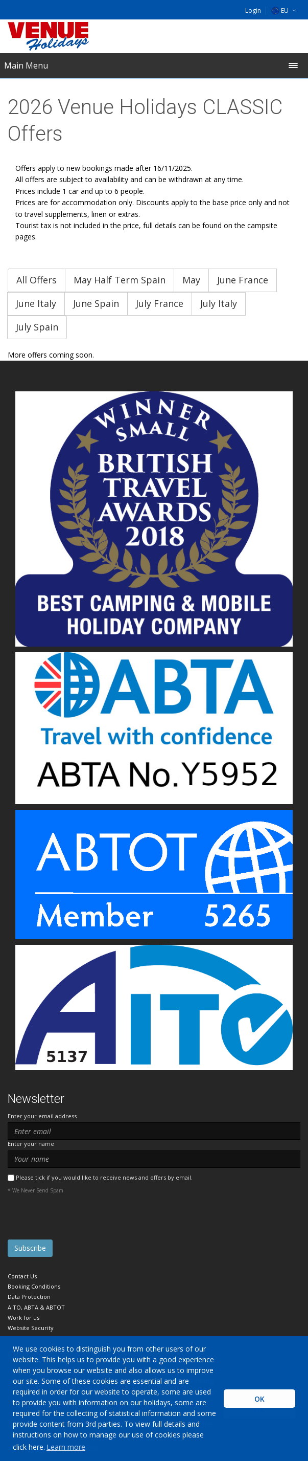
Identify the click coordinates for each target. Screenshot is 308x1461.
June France (242, 280)
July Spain (37, 327)
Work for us (23, 1317)
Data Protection (29, 1296)
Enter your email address (42, 1116)
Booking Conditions (34, 1286)
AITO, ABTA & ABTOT (36, 1307)
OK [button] (259, 1399)
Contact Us (22, 1276)
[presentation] (85, 1219)
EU (280, 10)
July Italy (218, 303)
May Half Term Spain (119, 280)
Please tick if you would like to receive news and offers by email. (104, 1177)
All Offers (36, 280)
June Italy (36, 303)
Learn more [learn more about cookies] (65, 1447)
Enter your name (31, 1143)
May (191, 280)
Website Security (31, 1328)
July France (159, 303)
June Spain (96, 303)
